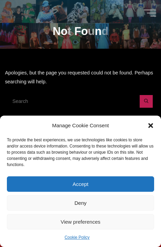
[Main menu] (150, 13)
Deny (80, 203)
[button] (150, 125)
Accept (80, 184)
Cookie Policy (77, 237)
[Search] (146, 101)
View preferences (80, 222)
